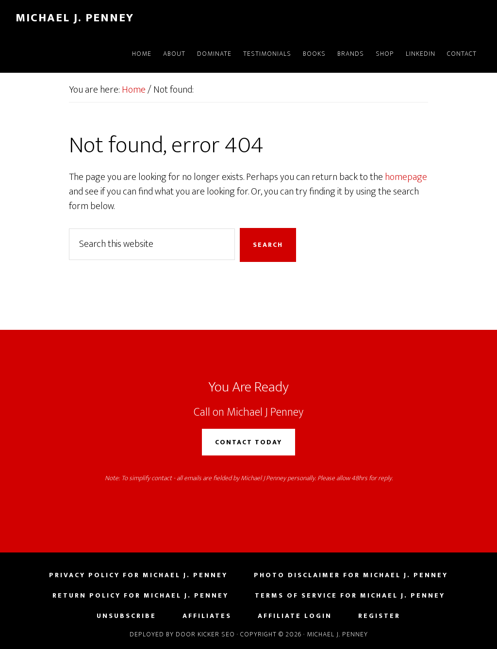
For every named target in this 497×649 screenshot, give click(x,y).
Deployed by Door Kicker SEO (182, 634)
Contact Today (248, 442)
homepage (406, 177)
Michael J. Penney (75, 18)
